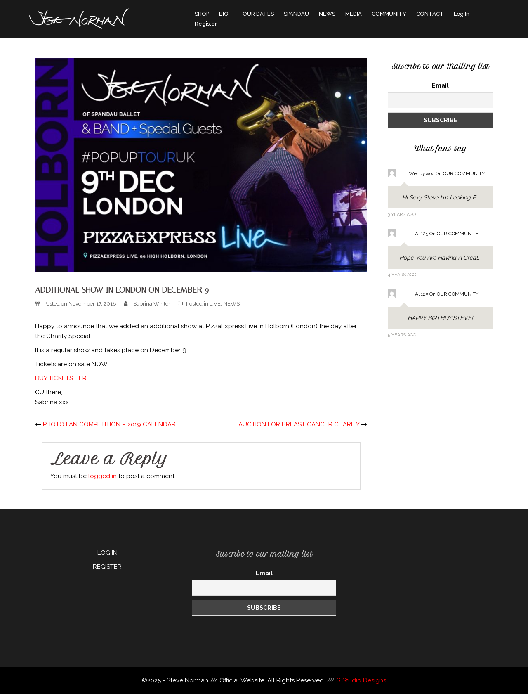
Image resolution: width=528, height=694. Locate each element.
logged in (102, 476)
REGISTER (107, 567)
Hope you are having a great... (440, 257)
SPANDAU (296, 14)
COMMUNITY (389, 14)
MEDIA (353, 14)
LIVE (215, 304)
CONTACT (430, 14)
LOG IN (107, 553)
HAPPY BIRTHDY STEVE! (440, 318)
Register (206, 24)
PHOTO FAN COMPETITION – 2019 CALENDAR (109, 424)
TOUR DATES (256, 14)
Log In (461, 14)
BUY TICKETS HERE (62, 378)
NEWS (327, 14)
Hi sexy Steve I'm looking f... (440, 197)
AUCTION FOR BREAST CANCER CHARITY (298, 424)
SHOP (202, 14)
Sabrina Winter (151, 304)
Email (440, 85)
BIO (224, 14)
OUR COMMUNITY (464, 173)
